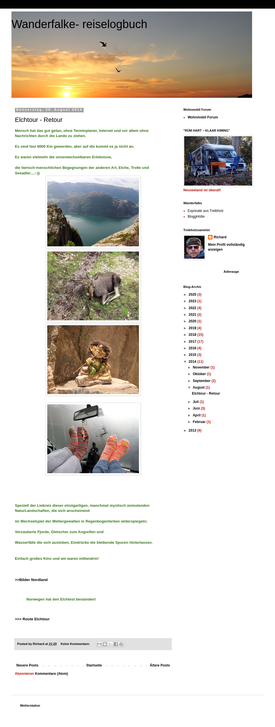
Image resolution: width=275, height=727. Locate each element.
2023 (193, 301)
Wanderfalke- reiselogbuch (79, 24)
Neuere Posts (27, 665)
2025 (193, 295)
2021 (193, 315)
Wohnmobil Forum (203, 117)
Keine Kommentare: (76, 644)
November (202, 367)
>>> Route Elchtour (32, 619)
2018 (193, 335)
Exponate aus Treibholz (205, 211)
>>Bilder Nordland (31, 580)
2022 (193, 308)
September (202, 381)
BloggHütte (196, 217)
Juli (196, 402)
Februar (200, 422)
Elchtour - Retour (38, 119)
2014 (193, 362)
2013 (193, 430)
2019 (193, 328)
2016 (193, 348)
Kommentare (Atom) (51, 674)
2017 (193, 342)
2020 (193, 321)
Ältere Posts (160, 665)
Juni (197, 408)
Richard (220, 237)
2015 (193, 355)
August (199, 387)
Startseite (94, 665)
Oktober (200, 374)
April (197, 415)
